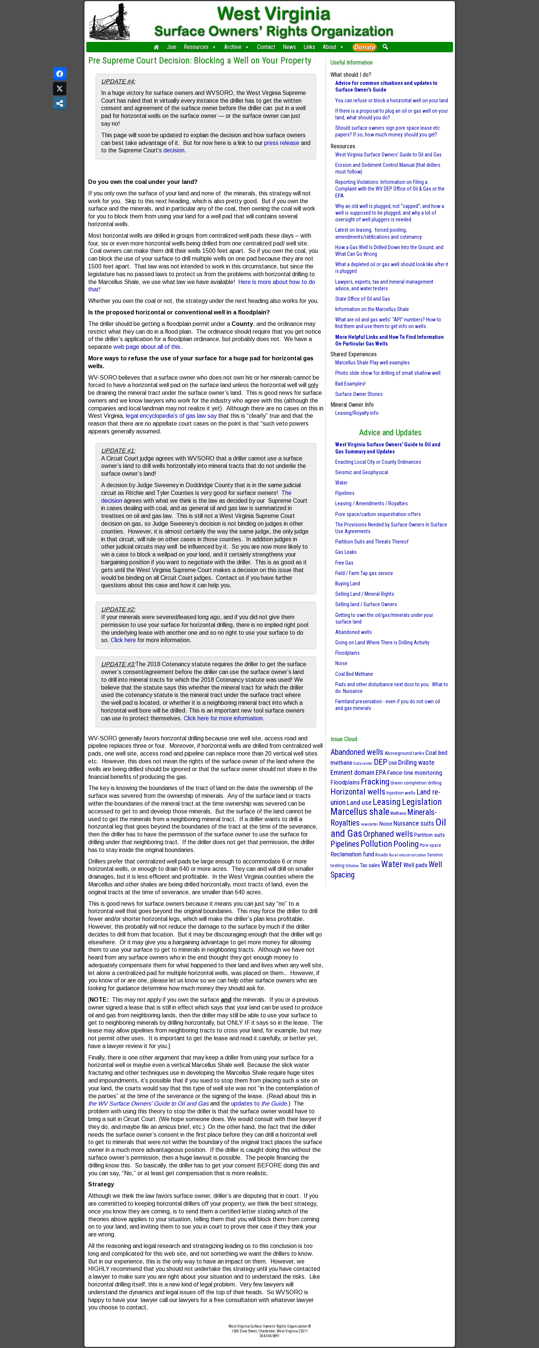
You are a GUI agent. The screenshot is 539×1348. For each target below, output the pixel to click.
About (334, 47)
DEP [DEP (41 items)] (380, 762)
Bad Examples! (350, 384)
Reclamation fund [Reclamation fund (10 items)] (352, 854)
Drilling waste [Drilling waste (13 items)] (416, 762)
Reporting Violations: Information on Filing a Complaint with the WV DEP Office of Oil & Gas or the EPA (390, 188)
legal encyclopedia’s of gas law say (171, 416)
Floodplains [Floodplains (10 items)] (345, 782)
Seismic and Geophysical (361, 472)
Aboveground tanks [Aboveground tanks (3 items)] (404, 753)
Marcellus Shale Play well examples (372, 363)
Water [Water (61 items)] (391, 864)
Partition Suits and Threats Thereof (372, 542)
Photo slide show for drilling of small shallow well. (388, 373)
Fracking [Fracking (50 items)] (375, 782)
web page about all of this (146, 347)
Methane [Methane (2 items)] (398, 813)
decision (173, 150)
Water (341, 483)
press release (281, 143)
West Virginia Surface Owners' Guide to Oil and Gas (388, 155)
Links (309, 46)
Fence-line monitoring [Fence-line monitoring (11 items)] (414, 772)
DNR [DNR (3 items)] (393, 763)
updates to (259, 1103)
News (289, 46)
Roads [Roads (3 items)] (381, 855)
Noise (341, 663)
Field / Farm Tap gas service (364, 573)
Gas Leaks (346, 552)
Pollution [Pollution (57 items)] (376, 844)
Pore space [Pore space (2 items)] (430, 845)
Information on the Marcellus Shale (372, 309)
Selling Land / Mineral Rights (364, 594)
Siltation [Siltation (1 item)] (352, 865)
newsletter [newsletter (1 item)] (369, 824)
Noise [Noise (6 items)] (385, 823)
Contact (266, 46)
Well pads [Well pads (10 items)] (415, 865)
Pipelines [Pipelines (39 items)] (344, 844)
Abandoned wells (353, 632)
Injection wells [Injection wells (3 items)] (400, 793)
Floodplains (347, 653)
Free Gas (344, 563)
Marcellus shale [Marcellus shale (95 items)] (359, 811)
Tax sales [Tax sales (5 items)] (370, 865)
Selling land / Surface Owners (366, 604)
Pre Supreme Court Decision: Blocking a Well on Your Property (199, 60)
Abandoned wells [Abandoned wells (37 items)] (356, 752)
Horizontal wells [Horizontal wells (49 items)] (357, 792)
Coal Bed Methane (354, 674)
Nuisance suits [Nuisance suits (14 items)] (413, 823)
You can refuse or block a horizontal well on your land (391, 100)
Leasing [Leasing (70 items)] (387, 802)
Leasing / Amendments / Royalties (371, 503)
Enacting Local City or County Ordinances (378, 462)
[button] (385, 46)
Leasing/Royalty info (357, 413)
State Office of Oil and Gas (362, 299)
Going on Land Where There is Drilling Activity (382, 642)
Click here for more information (223, 718)
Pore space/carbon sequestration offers (378, 514)
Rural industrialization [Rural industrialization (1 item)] (407, 855)
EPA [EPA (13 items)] (381, 772)
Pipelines (345, 493)
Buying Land (347, 584)
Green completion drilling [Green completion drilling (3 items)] (416, 783)
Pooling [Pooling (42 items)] (406, 844)
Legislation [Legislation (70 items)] (422, 802)
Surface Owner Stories (359, 394)
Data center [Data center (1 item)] (363, 763)
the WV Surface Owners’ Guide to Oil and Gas (148, 1103)
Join (171, 46)
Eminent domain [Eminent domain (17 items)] (352, 772)
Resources (200, 47)
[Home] (156, 47)
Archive (237, 47)
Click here (123, 640)
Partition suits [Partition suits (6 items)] (429, 835)
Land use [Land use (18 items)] (359, 802)
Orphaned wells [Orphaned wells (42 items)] (388, 834)
